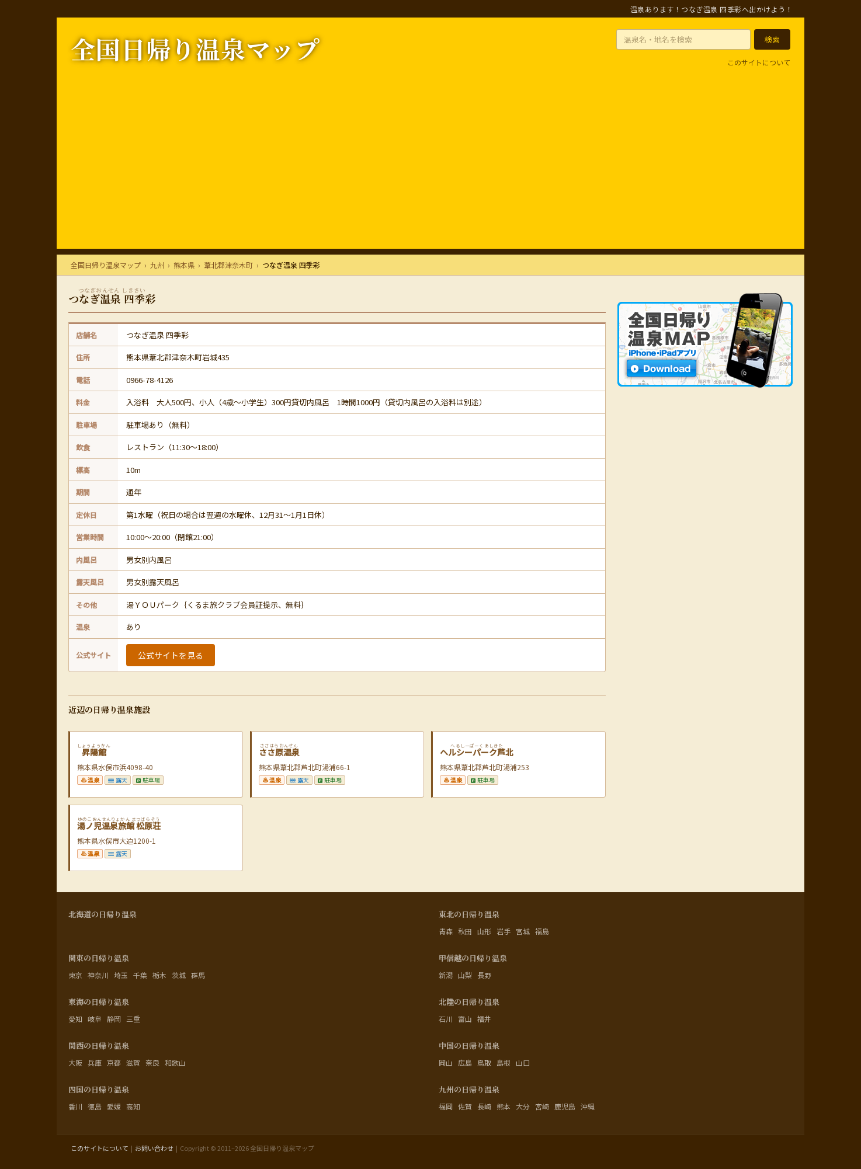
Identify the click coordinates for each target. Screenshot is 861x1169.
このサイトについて (758, 62)
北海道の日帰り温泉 (102, 914)
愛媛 (114, 1106)
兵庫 (95, 1062)
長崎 (484, 1106)
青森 (446, 931)
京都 (114, 1062)
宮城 (523, 931)
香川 (75, 1106)
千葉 (140, 975)
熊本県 (184, 265)
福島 (542, 931)
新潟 (446, 975)
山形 (484, 931)
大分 (523, 1106)
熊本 (504, 1106)
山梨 (465, 975)
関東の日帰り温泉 (98, 957)
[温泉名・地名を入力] (683, 39)
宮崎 (542, 1106)
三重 (133, 1019)
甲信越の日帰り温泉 (473, 957)
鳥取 (484, 1062)
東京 (75, 975)
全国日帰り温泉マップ (195, 48)
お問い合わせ (154, 1148)
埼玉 (121, 975)
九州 (157, 265)
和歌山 (175, 1062)
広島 (465, 1062)
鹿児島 (564, 1106)
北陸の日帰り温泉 (469, 1001)
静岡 (114, 1019)
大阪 (75, 1062)
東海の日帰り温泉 (98, 1001)
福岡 (446, 1106)
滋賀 (133, 1062)
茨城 (179, 975)
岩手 (504, 931)
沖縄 (588, 1106)
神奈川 (98, 975)
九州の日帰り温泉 (469, 1089)
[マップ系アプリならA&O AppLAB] (705, 428)
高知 (133, 1106)
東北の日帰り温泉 (469, 914)
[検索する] (772, 39)
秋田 (465, 931)
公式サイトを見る (170, 655)
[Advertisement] (430, 167)
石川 (446, 1019)
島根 (504, 1062)
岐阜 (95, 1019)
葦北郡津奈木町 (228, 265)
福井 (484, 1019)
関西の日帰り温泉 (98, 1045)
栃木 (159, 975)
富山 (465, 1019)
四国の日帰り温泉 (98, 1089)
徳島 (95, 1106)
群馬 (198, 975)
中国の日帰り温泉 (469, 1045)
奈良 (152, 1062)
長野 (484, 975)
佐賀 (465, 1106)
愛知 (75, 1019)
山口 (523, 1062)
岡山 (446, 1062)
